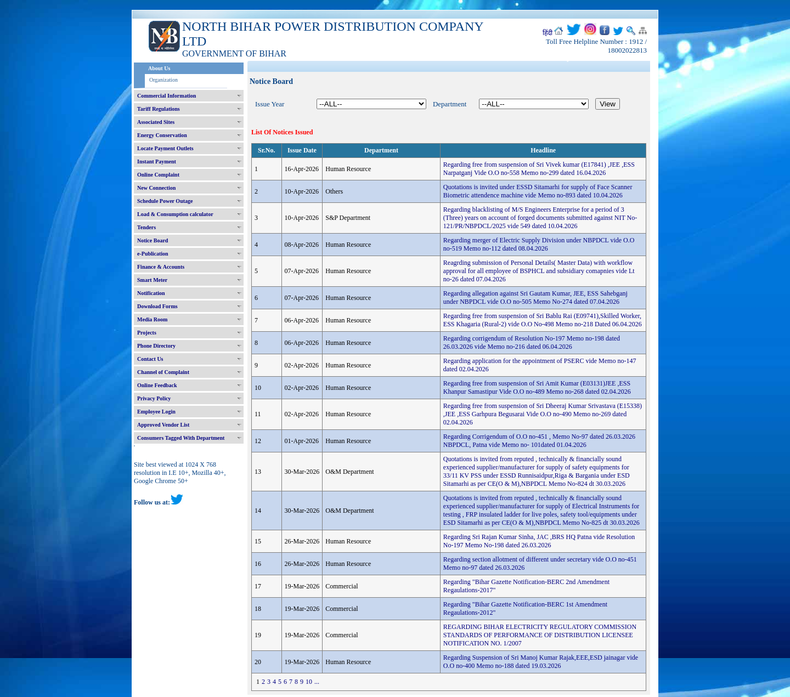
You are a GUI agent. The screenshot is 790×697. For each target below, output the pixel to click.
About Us (159, 68)
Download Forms (157, 306)
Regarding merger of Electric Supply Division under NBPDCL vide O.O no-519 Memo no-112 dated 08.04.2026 (539, 244)
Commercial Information (166, 96)
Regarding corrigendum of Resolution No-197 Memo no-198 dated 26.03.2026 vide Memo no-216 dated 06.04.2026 (531, 342)
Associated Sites (155, 122)
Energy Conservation (162, 135)
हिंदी (547, 33)
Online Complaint (158, 175)
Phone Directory (156, 346)
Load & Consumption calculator (175, 214)
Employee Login (156, 412)
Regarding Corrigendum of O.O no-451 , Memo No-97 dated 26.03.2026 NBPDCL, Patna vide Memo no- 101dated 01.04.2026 (539, 441)
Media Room (152, 319)
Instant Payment (156, 161)
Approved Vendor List (163, 425)
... (316, 681)
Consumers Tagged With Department (180, 438)
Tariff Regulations (158, 109)
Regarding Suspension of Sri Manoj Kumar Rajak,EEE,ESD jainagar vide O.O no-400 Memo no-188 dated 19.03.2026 (540, 662)
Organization (163, 80)
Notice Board (152, 240)
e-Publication (152, 254)
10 (309, 681)
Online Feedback (157, 385)
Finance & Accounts (160, 267)
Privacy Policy (154, 398)
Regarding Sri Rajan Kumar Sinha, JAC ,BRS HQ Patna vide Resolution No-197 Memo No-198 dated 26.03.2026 (539, 541)
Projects (146, 333)
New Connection (156, 188)
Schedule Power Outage (165, 201)
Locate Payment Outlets (165, 148)
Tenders (146, 227)
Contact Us (150, 359)
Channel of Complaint (163, 372)
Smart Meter (152, 280)
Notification (151, 293)
